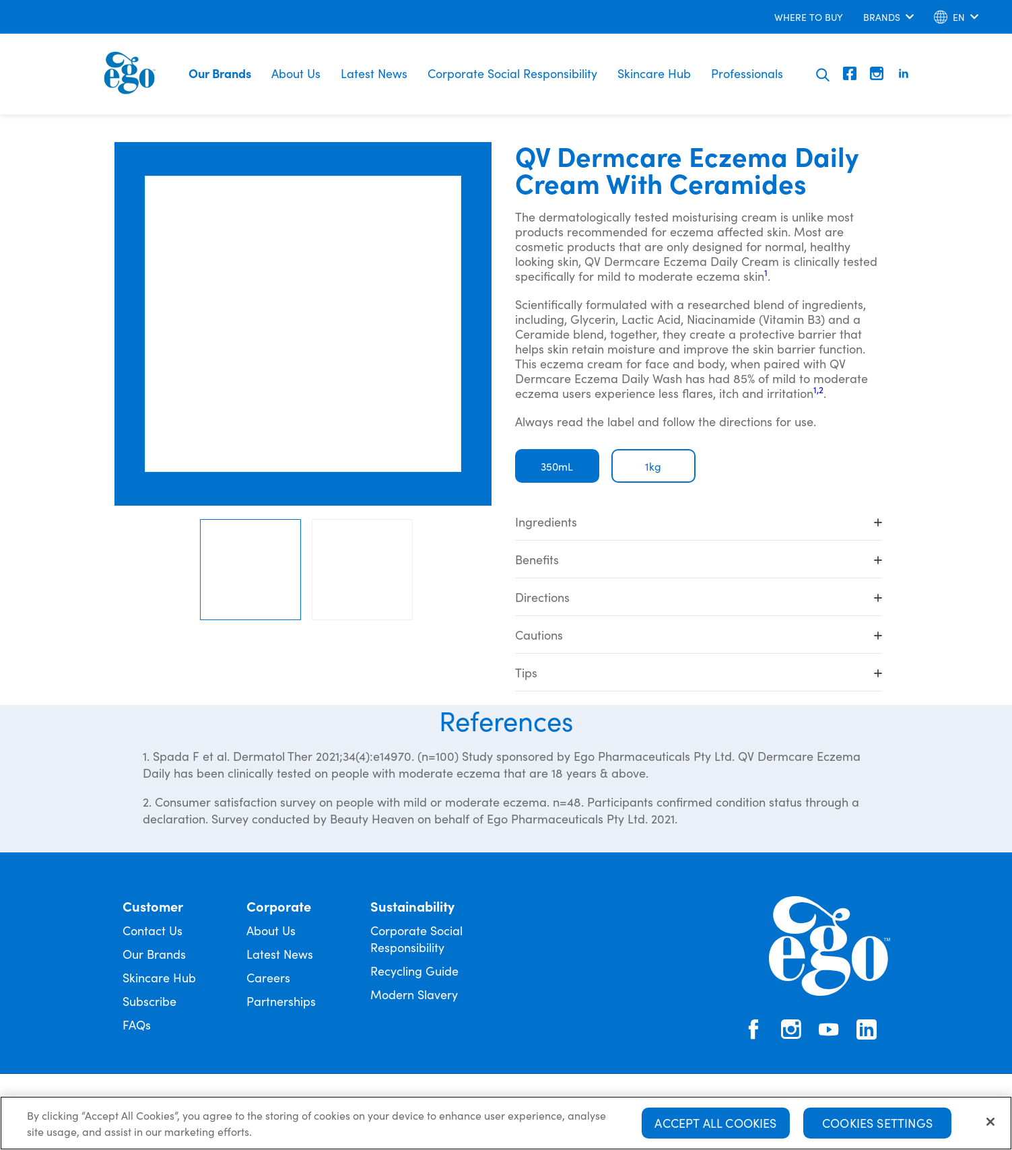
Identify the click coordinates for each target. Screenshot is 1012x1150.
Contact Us (152, 930)
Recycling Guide (414, 970)
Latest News (374, 73)
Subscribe (149, 1000)
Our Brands (220, 73)
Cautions (698, 634)
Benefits (698, 559)
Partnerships (281, 1000)
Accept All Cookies (715, 1122)
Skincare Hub (654, 73)
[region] (506, 1123)
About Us (296, 73)
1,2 (818, 389)
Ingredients (698, 521)
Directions (698, 596)
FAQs (137, 1024)
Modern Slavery (414, 994)
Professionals (747, 73)
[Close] (990, 1122)
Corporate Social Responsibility (512, 73)
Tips (698, 672)
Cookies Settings (877, 1122)
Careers (268, 977)
